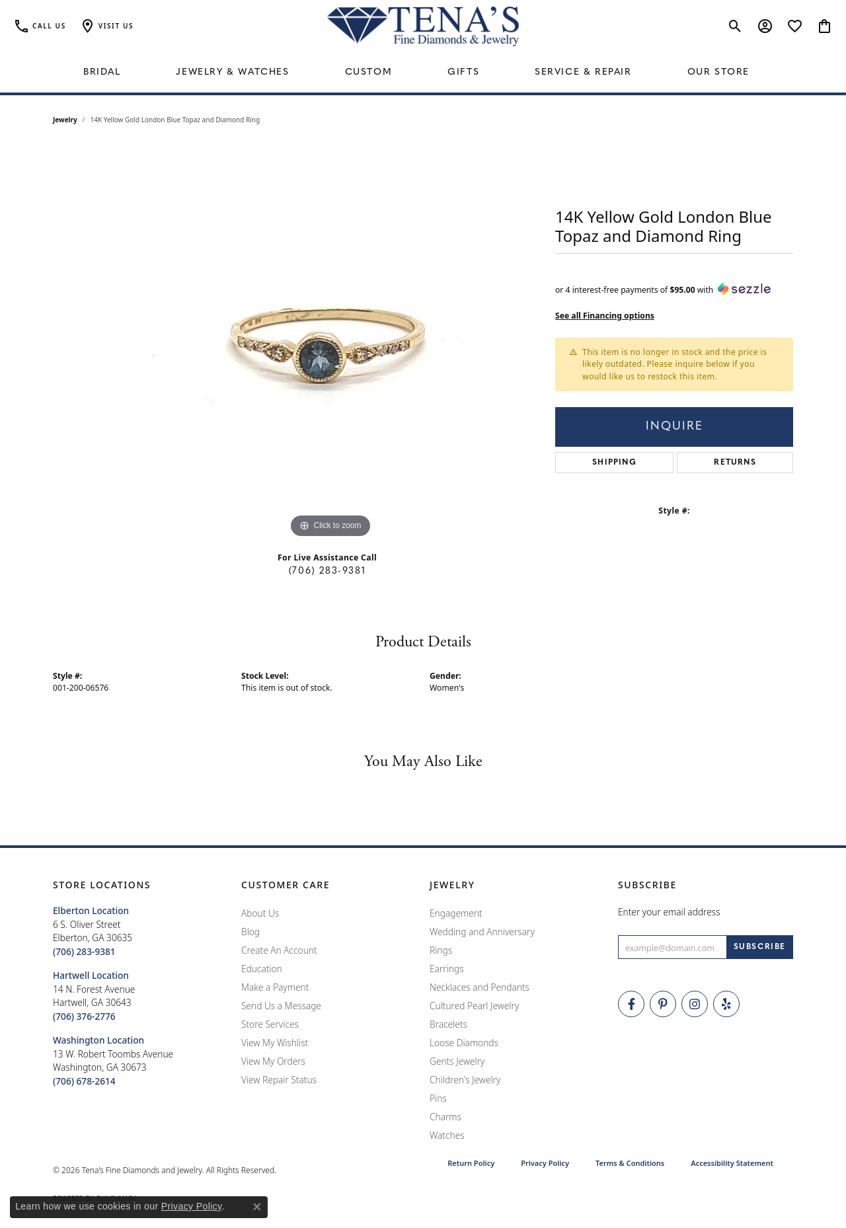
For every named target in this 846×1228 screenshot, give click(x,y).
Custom (369, 72)
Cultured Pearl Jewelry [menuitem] (474, 1005)
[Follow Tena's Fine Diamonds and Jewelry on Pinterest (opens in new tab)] (663, 1004)
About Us (260, 913)
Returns (734, 463)
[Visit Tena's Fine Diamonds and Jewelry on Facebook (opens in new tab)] (631, 1004)
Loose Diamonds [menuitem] (464, 1042)
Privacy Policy (545, 1163)
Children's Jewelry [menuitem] (465, 1079)
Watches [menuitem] (447, 1135)
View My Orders (273, 1061)
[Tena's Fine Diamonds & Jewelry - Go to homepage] (423, 26)
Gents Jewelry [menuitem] (457, 1061)
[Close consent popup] (257, 1207)
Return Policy (470, 1163)
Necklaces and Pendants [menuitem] (479, 987)
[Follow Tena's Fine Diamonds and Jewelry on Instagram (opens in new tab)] (694, 1004)
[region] (330, 343)
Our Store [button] (718, 72)
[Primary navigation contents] (423, 73)
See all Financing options (604, 315)
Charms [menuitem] (445, 1116)
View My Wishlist (274, 1042)
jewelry (65, 119)
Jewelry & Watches (232, 72)
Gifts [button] (463, 72)
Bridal (102, 72)
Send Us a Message (281, 1005)
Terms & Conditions (630, 1163)
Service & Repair (583, 72)
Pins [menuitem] (438, 1098)
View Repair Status (279, 1079)
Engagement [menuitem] (456, 913)
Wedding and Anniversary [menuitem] (482, 931)
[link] (39, 26)
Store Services (270, 1024)
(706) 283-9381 (327, 571)
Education (261, 968)
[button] (106, 26)
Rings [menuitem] (441, 950)
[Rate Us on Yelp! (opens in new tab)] (726, 1004)
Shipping (614, 463)
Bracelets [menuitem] (448, 1024)
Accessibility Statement (732, 1163)
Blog (250, 931)
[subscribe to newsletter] (759, 947)
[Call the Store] (84, 951)
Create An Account (279, 950)
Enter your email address (669, 911)
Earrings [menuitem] (447, 968)
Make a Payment (275, 987)
